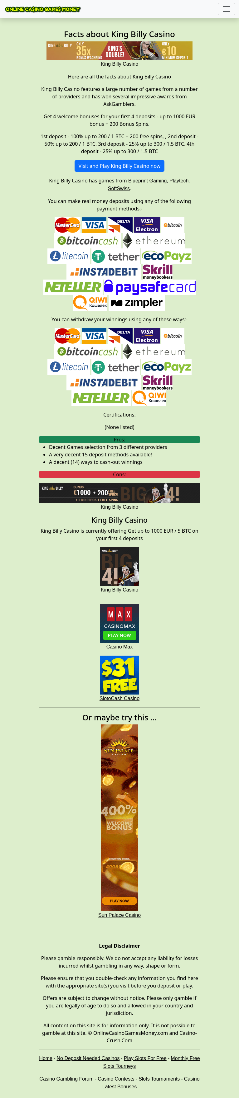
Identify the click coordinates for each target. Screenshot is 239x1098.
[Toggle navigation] (226, 9)
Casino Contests (116, 1079)
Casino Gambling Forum (66, 1079)
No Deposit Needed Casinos (88, 1058)
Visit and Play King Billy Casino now (120, 166)
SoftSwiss (119, 188)
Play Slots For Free (145, 1058)
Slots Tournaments (159, 1079)
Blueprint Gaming (147, 180)
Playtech (178, 180)
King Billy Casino (119, 589)
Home (45, 1058)
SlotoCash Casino (119, 698)
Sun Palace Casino (119, 915)
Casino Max (119, 646)
